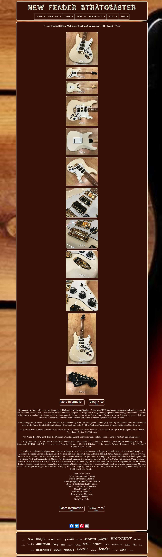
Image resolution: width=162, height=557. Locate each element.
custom (137, 539)
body (56, 544)
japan (24, 540)
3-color (51, 539)
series (79, 539)
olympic (93, 550)
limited (127, 545)
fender (104, 549)
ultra (63, 545)
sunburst (90, 539)
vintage (78, 545)
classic (70, 545)
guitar (69, 538)
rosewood (69, 549)
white (31, 544)
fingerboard (43, 549)
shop (140, 545)
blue (134, 545)
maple (40, 538)
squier (97, 544)
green (23, 545)
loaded (59, 540)
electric (82, 549)
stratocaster (121, 538)
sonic (106, 544)
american (43, 544)
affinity (131, 550)
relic (115, 550)
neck (123, 549)
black (31, 539)
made (32, 550)
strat (87, 543)
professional (117, 544)
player (103, 538)
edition (57, 550)
